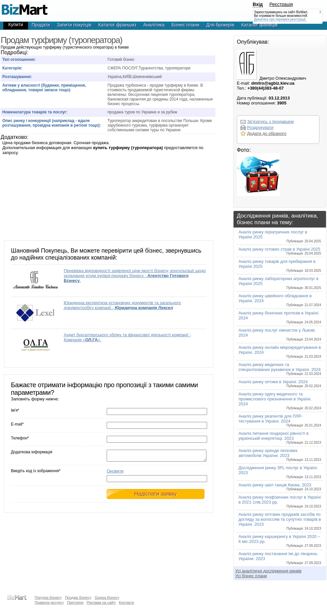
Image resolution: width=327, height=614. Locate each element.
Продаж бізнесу (78, 597)
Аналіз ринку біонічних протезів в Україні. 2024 (279, 317)
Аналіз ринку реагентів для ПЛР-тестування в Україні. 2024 (279, 420)
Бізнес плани (185, 24)
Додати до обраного (266, 133)
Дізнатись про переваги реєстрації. (280, 19)
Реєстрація (281, 4)
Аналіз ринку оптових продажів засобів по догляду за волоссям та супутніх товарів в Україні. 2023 (279, 521)
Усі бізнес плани (251, 575)
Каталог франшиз (117, 24)
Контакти (126, 602)
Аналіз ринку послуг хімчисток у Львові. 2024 (279, 334)
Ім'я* (15, 410)
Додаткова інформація (31, 452)
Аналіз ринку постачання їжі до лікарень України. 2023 (279, 558)
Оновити (115, 473)
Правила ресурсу (49, 602)
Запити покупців (74, 24)
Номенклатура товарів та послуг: (35, 112)
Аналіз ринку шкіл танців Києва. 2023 (279, 486)
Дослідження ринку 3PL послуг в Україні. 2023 (279, 472)
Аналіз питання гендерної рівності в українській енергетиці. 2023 (279, 437)
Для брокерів (220, 24)
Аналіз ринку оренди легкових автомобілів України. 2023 (279, 455)
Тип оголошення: (19, 59)
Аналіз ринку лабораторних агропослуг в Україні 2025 (279, 283)
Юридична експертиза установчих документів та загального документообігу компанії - (122, 305)
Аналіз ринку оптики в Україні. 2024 (279, 383)
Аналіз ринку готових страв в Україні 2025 (279, 251)
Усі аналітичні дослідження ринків (268, 570)
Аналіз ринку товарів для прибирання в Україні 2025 (279, 265)
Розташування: (17, 76)
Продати (41, 24)
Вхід (258, 4)
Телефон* (20, 438)
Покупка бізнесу (48, 597)
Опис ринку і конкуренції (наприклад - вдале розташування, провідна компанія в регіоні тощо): (51, 123)
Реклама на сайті (101, 602)
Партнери (75, 602)
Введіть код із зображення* (35, 473)
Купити (15, 24)
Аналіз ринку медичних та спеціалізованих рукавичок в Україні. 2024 (279, 369)
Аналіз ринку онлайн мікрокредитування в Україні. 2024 (279, 351)
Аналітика (154, 24)
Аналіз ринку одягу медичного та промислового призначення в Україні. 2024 (279, 400)
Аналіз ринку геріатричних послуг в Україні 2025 (279, 236)
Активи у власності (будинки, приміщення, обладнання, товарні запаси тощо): (44, 87)
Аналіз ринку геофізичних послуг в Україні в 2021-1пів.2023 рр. (279, 501)
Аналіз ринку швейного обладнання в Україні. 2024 (279, 300)
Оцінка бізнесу (106, 597)
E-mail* (17, 424)
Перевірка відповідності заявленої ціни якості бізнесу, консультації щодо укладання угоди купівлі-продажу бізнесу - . (135, 275)
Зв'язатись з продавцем (270, 121)
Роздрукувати (260, 127)
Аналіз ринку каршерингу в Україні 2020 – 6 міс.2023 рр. (279, 541)
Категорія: (12, 68)
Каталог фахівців (259, 24)
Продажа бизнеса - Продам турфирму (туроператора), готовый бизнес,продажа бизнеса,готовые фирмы (24, 6)
